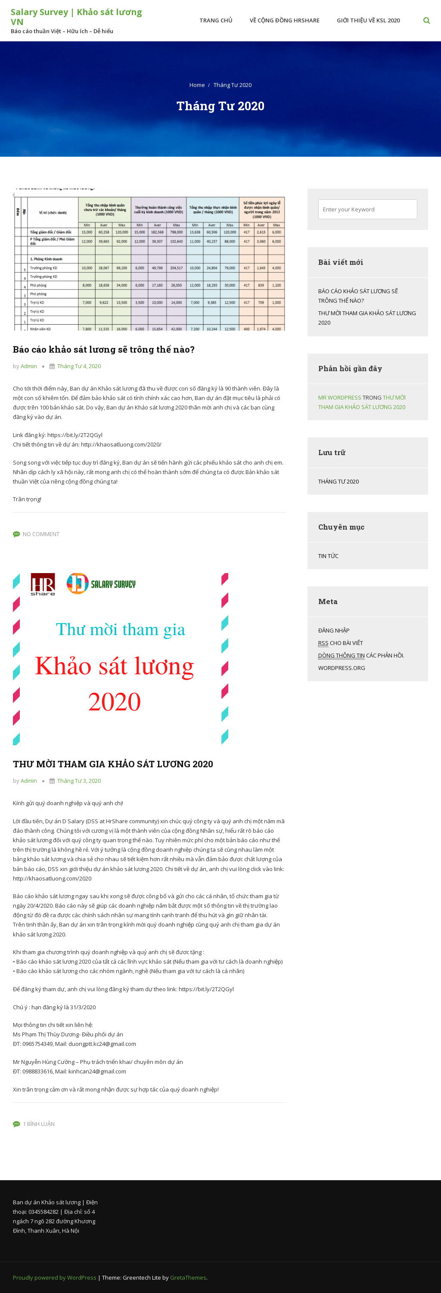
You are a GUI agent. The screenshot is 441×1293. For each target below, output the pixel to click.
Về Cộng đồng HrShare (282, 20)
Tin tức (328, 556)
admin (29, 366)
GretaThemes (188, 1277)
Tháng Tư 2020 (338, 481)
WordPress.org (341, 668)
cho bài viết (340, 643)
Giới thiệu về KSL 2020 (366, 20)
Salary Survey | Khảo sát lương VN (64, 17)
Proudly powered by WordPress (55, 1277)
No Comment (41, 534)
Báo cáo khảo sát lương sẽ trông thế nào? (124, 348)
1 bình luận (39, 1124)
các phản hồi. (361, 655)
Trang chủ (213, 20)
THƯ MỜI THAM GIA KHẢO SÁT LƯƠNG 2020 (137, 763)
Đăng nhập (334, 630)
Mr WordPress (339, 397)
